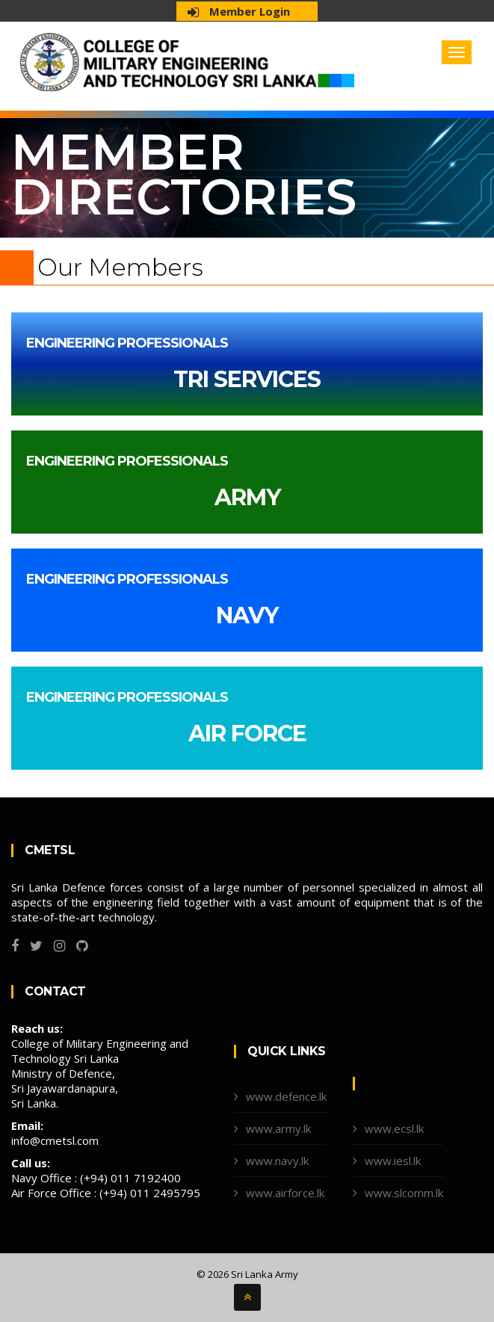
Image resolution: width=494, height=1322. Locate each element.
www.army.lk (278, 1128)
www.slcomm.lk (404, 1192)
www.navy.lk (277, 1160)
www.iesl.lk (393, 1160)
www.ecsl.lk (394, 1128)
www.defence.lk (286, 1096)
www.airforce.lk (285, 1192)
